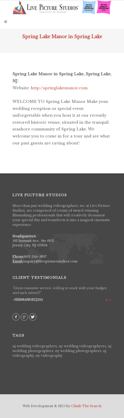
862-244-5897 (35, 257)
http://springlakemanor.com (59, 88)
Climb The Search (86, 406)
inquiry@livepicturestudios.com (50, 261)
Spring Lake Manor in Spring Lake (62, 36)
